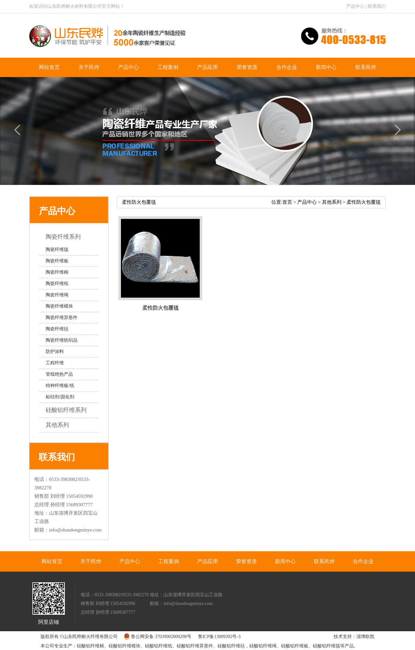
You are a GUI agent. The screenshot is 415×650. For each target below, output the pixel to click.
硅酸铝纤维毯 (326, 646)
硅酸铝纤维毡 (231, 646)
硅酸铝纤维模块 (124, 646)
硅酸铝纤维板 (294, 646)
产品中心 (355, 6)
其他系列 (62, 425)
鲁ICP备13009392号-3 (219, 636)
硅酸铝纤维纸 (158, 646)
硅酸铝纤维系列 (71, 410)
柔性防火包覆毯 (364, 202)
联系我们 (377, 6)
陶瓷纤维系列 (68, 237)
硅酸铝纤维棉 (90, 646)
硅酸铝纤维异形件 (195, 646)
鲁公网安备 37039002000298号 (156, 636)
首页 (287, 202)
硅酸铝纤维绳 (263, 646)
